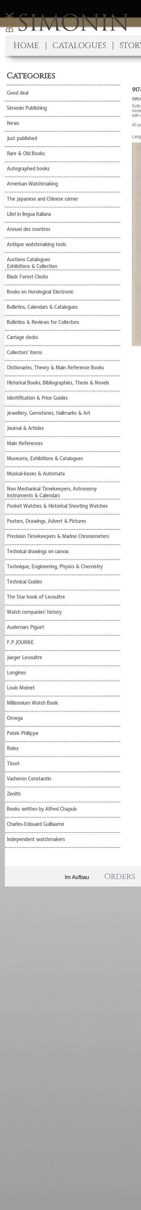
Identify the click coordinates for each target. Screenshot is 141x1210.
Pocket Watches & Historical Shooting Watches (57, 506)
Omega (15, 718)
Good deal (17, 93)
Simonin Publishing (27, 108)
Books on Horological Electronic (40, 292)
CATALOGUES (79, 45)
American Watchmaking (32, 184)
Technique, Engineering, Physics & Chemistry (55, 567)
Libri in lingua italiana (29, 214)
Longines (16, 673)
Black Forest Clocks (27, 277)
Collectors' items (24, 352)
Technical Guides (24, 582)
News (13, 123)
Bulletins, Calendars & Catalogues (42, 307)
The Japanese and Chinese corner (42, 199)
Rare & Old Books (26, 153)
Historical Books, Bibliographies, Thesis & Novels (58, 383)
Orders (119, 876)
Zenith (14, 794)
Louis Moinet (21, 688)
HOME (26, 45)
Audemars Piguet (25, 627)
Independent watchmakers (36, 839)
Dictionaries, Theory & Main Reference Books (55, 368)
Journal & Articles (25, 428)
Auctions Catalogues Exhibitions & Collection (32, 263)
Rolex (13, 748)
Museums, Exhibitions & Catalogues (45, 459)
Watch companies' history (34, 612)
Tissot (13, 764)
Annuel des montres (28, 229)
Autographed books (28, 169)
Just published (22, 138)
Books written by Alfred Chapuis (42, 809)
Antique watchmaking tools (36, 244)
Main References (25, 443)
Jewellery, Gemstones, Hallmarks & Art (48, 413)
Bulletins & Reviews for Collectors (43, 322)
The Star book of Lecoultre (36, 597)
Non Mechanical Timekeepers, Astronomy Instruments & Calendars (52, 492)
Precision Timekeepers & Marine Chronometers (58, 536)
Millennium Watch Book (32, 703)
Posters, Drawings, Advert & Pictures (46, 521)
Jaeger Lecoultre (24, 657)
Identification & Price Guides (37, 398)
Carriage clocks (22, 337)
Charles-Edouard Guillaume (35, 824)
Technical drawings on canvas (38, 551)
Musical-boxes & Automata (36, 474)
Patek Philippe (22, 733)
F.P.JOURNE (20, 642)
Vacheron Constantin (29, 779)
